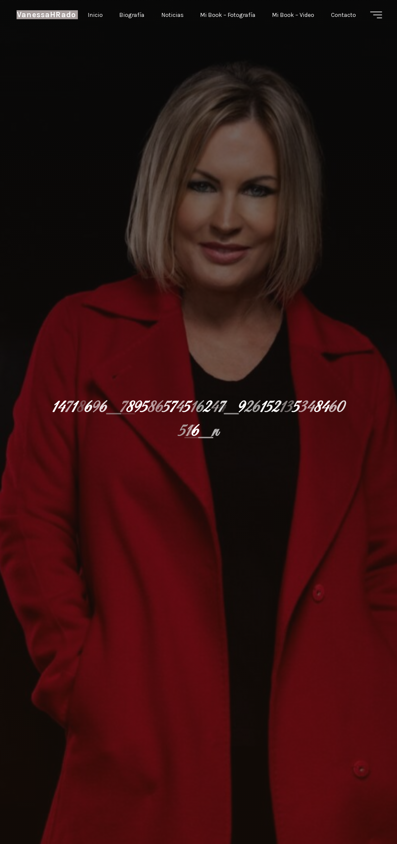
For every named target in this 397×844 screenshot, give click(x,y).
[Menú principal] (376, 15)
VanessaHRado (46, 14)
